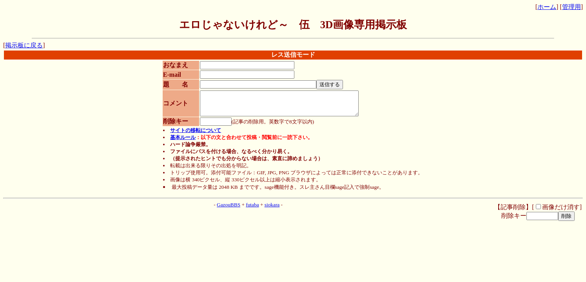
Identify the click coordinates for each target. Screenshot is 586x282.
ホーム (546, 7)
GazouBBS (228, 209)
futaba (252, 209)
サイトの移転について (195, 135)
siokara (272, 209)
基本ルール (183, 142)
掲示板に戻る (24, 45)
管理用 (571, 7)
